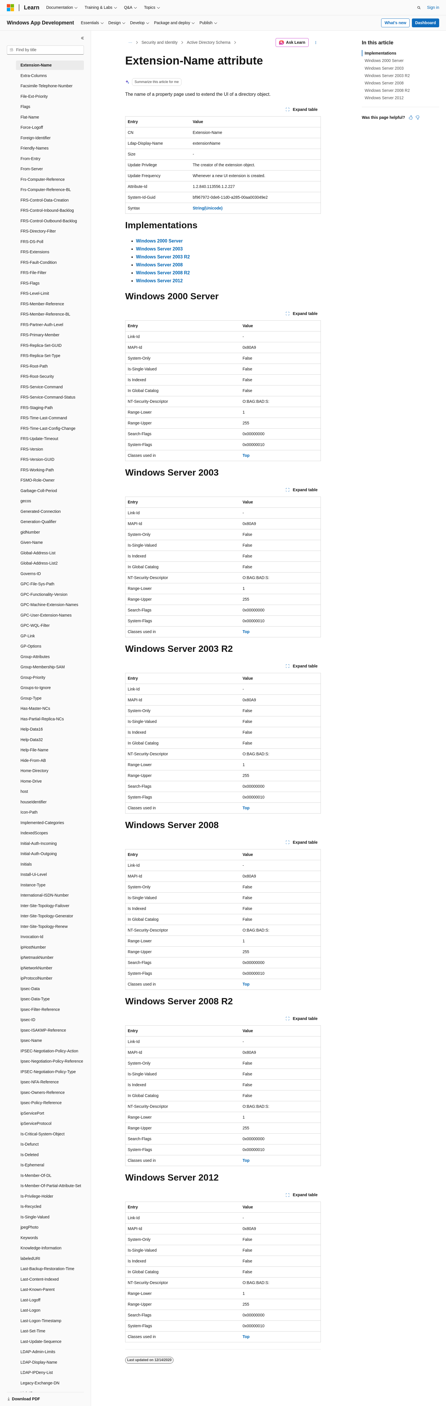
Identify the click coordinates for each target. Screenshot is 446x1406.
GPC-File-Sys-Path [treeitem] (37, 584)
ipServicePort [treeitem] (32, 1113)
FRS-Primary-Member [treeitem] (39, 335)
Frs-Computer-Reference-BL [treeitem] (45, 189)
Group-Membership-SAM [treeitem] (42, 667)
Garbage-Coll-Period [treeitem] (38, 490)
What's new (395, 22)
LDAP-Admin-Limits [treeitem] (37, 1351)
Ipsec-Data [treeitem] (30, 988)
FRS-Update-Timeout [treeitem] (39, 438)
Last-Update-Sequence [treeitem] (40, 1341)
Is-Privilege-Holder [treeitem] (36, 1196)
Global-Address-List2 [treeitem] (39, 563)
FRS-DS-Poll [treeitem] (31, 241)
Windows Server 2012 (384, 98)
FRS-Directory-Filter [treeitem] (38, 231)
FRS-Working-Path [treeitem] (37, 470)
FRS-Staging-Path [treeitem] (36, 407)
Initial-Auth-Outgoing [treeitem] (38, 853)
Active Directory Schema (208, 42)
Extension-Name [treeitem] (36, 65)
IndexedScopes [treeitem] (34, 833)
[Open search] (419, 8)
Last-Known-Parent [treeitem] (37, 1289)
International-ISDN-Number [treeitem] (44, 895)
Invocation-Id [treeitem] (31, 936)
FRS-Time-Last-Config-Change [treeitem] (47, 428)
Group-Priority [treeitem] (32, 677)
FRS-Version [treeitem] (31, 449)
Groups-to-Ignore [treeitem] (35, 687)
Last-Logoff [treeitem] (30, 1300)
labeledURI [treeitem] (30, 1258)
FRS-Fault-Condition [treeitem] (38, 262)
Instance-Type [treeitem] (33, 885)
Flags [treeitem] (25, 106)
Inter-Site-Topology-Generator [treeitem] (46, 916)
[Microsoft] (10, 7)
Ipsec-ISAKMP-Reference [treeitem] (43, 1030)
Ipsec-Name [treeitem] (31, 1040)
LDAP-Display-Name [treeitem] (38, 1362)
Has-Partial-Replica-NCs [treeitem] (42, 719)
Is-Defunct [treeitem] (29, 1144)
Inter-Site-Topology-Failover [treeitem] (44, 905)
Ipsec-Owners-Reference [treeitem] (42, 1092)
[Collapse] (82, 38)
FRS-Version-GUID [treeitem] (37, 459)
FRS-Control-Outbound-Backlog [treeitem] (48, 221)
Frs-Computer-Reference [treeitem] (42, 179)
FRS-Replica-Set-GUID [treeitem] (41, 345)
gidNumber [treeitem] (30, 532)
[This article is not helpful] (417, 117)
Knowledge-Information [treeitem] (40, 1248)
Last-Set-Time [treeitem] (32, 1331)
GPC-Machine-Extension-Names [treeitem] (49, 604)
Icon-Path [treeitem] (29, 812)
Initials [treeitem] (26, 864)
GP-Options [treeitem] (30, 646)
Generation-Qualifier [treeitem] (38, 521)
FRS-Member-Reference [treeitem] (42, 304)
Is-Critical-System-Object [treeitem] (42, 1134)
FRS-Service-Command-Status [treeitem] (47, 397)
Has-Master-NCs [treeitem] (35, 708)
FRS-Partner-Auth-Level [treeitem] (41, 324)
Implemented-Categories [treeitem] (42, 822)
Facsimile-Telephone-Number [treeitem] (46, 86)
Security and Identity (160, 42)
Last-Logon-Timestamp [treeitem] (40, 1320)
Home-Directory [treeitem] (34, 770)
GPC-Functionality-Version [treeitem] (43, 594)
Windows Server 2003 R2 (387, 75)
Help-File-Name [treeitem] (34, 750)
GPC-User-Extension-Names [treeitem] (46, 615)
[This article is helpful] (410, 117)
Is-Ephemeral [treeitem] (32, 1165)
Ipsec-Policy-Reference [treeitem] (41, 1102)
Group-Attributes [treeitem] (35, 656)
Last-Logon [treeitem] (30, 1310)
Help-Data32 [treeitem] (31, 739)
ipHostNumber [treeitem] (33, 947)
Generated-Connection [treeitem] (40, 511)
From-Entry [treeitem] (30, 158)
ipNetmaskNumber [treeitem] (36, 957)
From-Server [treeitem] (31, 169)
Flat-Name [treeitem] (29, 117)
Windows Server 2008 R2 (387, 90)
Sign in (433, 7)
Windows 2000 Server (384, 60)
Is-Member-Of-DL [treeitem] (35, 1175)
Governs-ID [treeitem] (30, 573)
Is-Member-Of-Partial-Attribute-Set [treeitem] (50, 1185)
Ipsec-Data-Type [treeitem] (35, 999)
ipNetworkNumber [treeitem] (36, 968)
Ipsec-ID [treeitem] (27, 1019)
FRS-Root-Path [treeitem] (34, 366)
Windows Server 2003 (384, 68)
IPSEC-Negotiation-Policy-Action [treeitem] (49, 1051)
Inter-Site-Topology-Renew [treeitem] (44, 926)
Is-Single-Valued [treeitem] (34, 1217)
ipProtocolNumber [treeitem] (36, 978)
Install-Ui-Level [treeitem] (33, 874)
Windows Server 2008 (384, 83)
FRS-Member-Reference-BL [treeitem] (45, 314)
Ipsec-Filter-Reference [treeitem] (40, 1009)
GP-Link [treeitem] (27, 636)
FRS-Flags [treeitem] (30, 283)
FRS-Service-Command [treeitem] (41, 387)
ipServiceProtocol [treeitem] (35, 1123)
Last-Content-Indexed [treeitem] (39, 1279)
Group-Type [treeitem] (31, 698)
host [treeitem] (24, 791)
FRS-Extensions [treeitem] (34, 252)
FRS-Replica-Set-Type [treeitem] (40, 355)
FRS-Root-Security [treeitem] (37, 376)
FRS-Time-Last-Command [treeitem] (43, 418)
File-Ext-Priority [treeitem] (34, 96)
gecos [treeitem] (25, 501)
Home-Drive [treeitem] (31, 781)
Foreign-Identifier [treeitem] (35, 138)
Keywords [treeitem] (29, 1237)
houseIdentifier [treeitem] (33, 802)
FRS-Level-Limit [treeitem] (34, 293)
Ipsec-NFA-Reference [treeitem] (39, 1082)
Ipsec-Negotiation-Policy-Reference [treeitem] (51, 1061)
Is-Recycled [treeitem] (30, 1206)
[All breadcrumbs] (130, 42)
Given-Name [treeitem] (31, 542)
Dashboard (425, 22)
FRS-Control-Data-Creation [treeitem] (44, 200)
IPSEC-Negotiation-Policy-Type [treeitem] (48, 1071)
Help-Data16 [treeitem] (31, 729)
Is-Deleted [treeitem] (29, 1154)
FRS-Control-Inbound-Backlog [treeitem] (47, 210)
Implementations (380, 53)
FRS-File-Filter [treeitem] (33, 272)
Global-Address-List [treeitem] (37, 553)
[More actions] (316, 42)
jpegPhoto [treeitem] (29, 1227)
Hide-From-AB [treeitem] (33, 760)
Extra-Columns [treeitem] (33, 75)
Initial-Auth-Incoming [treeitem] (38, 843)
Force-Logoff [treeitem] (31, 127)
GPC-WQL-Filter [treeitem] (35, 625)
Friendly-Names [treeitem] (34, 148)
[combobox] (45, 50)
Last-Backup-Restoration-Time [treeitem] (47, 1268)
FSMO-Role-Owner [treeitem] (37, 480)
